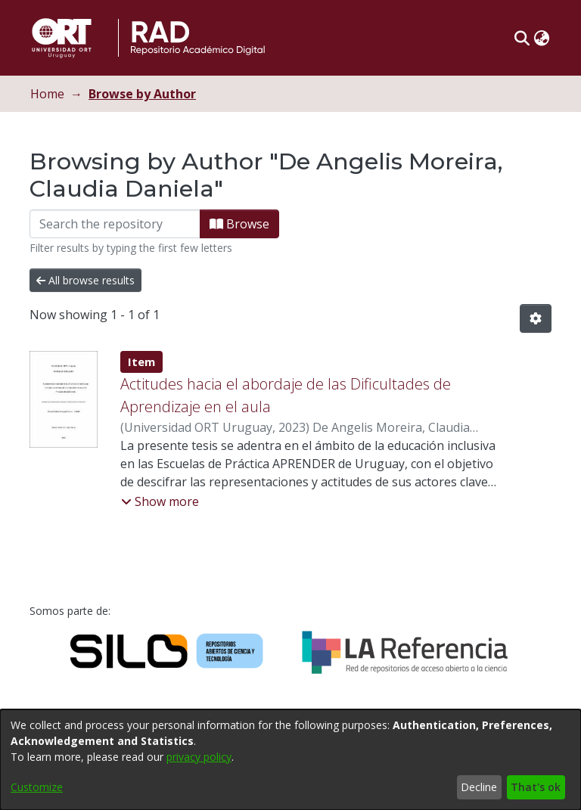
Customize (37, 787)
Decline (479, 787)
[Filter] (115, 223)
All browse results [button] (85, 280)
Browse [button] (239, 224)
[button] (521, 38)
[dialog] (290, 759)
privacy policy (198, 756)
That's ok (536, 787)
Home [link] (47, 93)
